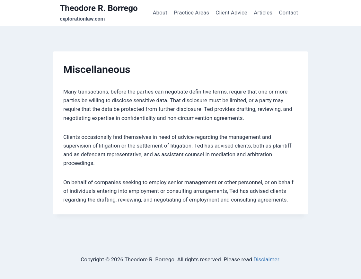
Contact (288, 12)
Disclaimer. (266, 259)
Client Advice (231, 12)
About (160, 12)
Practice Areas (191, 12)
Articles (263, 12)
